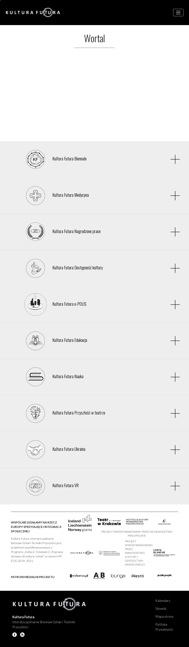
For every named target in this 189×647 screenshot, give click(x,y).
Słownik (160, 608)
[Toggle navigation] (178, 12)
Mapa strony (164, 616)
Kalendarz (162, 601)
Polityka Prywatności (164, 626)
